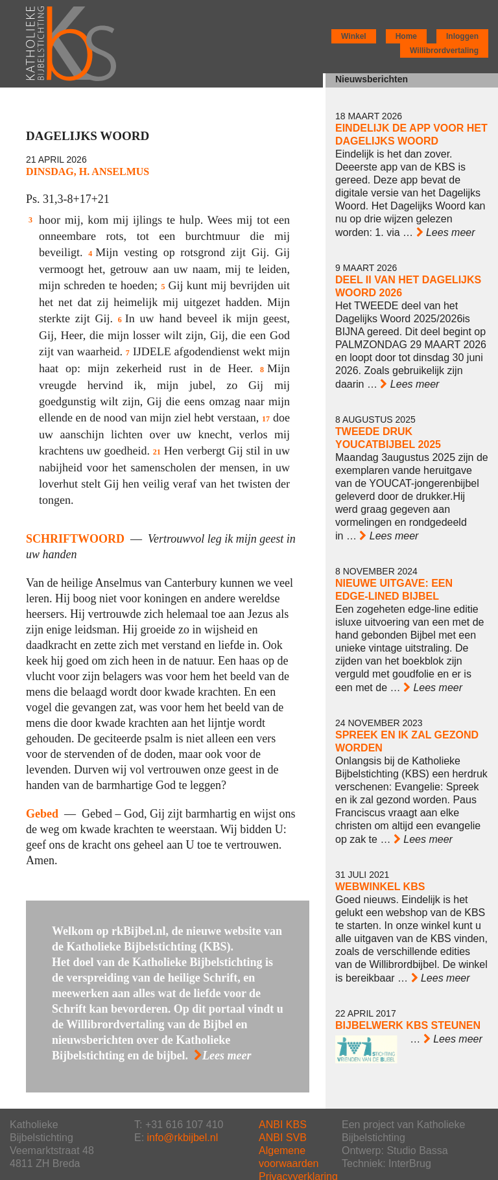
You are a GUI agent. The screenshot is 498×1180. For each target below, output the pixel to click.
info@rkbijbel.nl (183, 1137)
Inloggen (462, 36)
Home (406, 36)
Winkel (353, 36)
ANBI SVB (283, 1137)
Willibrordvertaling (444, 50)
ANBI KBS (283, 1124)
